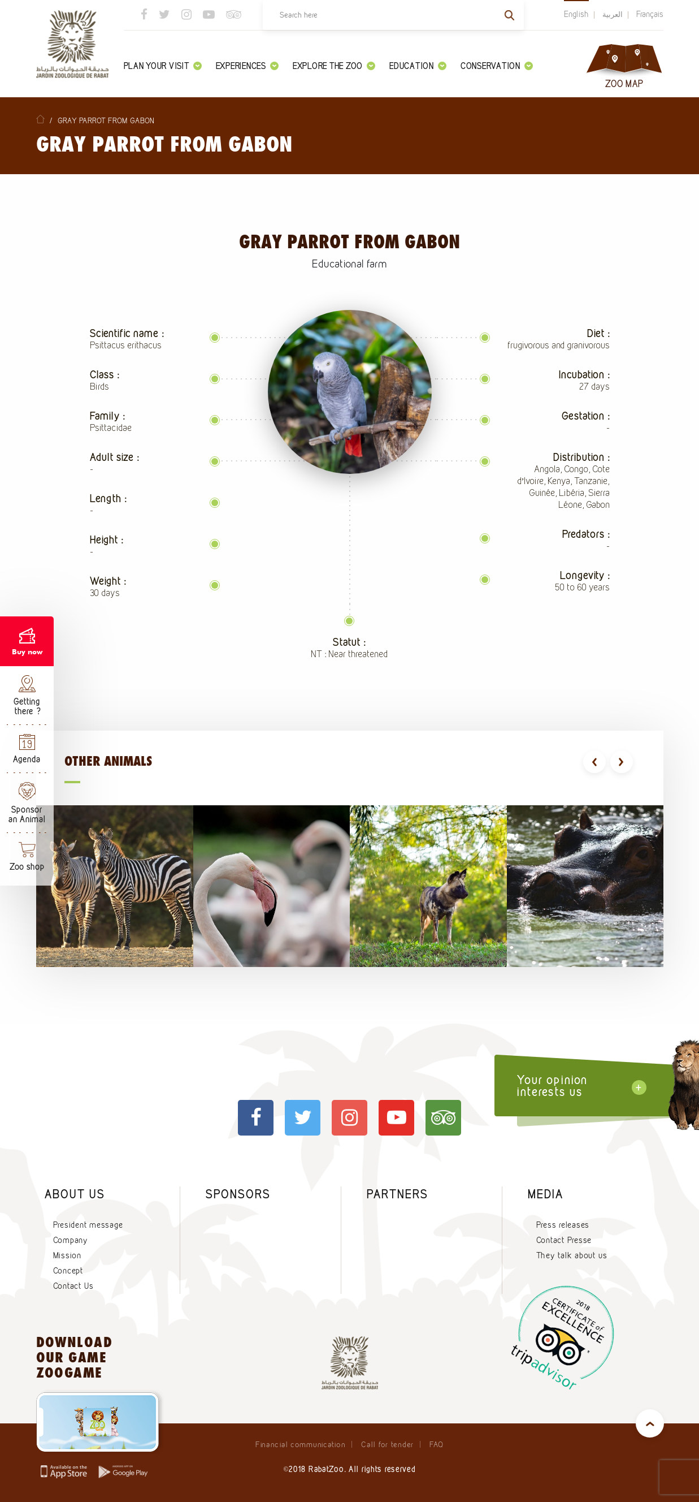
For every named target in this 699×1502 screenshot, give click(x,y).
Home (40, 119)
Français (649, 14)
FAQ (436, 1444)
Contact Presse (564, 1240)
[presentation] (594, 761)
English (576, 14)
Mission (67, 1255)
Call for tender (387, 1444)
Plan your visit (163, 66)
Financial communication (300, 1444)
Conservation (497, 66)
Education (417, 66)
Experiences (247, 66)
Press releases (563, 1224)
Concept (68, 1270)
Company (70, 1240)
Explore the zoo (334, 66)
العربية (612, 14)
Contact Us (73, 1285)
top (650, 1423)
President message (88, 1224)
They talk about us (571, 1255)
